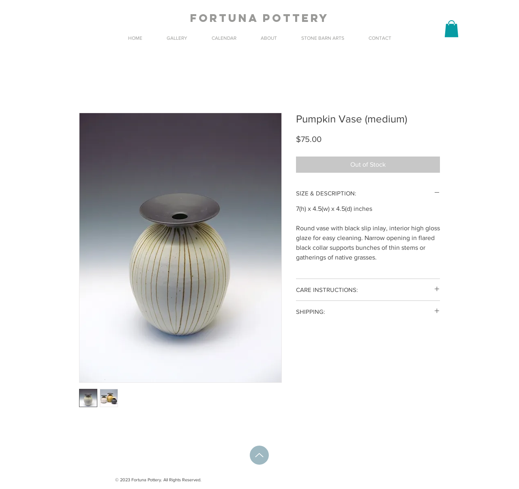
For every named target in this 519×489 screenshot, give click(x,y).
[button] (451, 28)
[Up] (259, 455)
